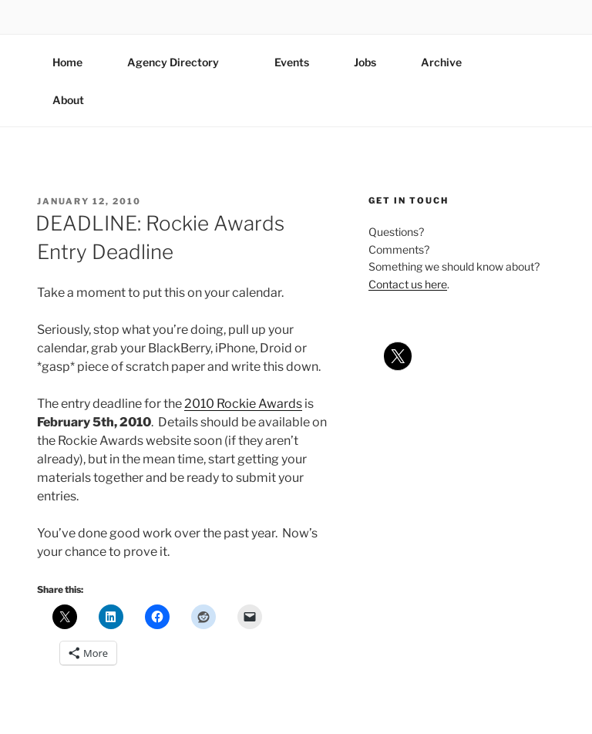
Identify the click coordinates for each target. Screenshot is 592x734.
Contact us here (407, 284)
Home (67, 62)
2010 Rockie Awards (243, 403)
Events (291, 62)
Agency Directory (180, 62)
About (75, 99)
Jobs (365, 62)
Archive (441, 62)
